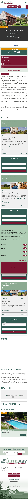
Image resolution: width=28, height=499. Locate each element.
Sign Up (19, 453)
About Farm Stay (18, 468)
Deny (14, 271)
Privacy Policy (15, 485)
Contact (14, 486)
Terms (10, 486)
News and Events (18, 467)
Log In (20, 486)
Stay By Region (4, 468)
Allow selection (14, 267)
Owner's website (6, 64)
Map (3, 76)
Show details (21, 260)
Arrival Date (4, 161)
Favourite (5, 73)
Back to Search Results (12, 6)
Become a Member (14, 473)
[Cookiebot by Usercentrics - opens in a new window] (21, 226)
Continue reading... (7, 146)
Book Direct (5, 60)
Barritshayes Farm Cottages (12, 113)
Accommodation (8, 41)
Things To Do (4, 470)
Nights (3, 166)
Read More (24, 136)
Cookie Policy (23, 485)
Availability (10, 76)
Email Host (5, 67)
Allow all (14, 264)
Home (2, 41)
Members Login (14, 476)
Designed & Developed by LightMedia (15, 488)
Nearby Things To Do (20, 76)
